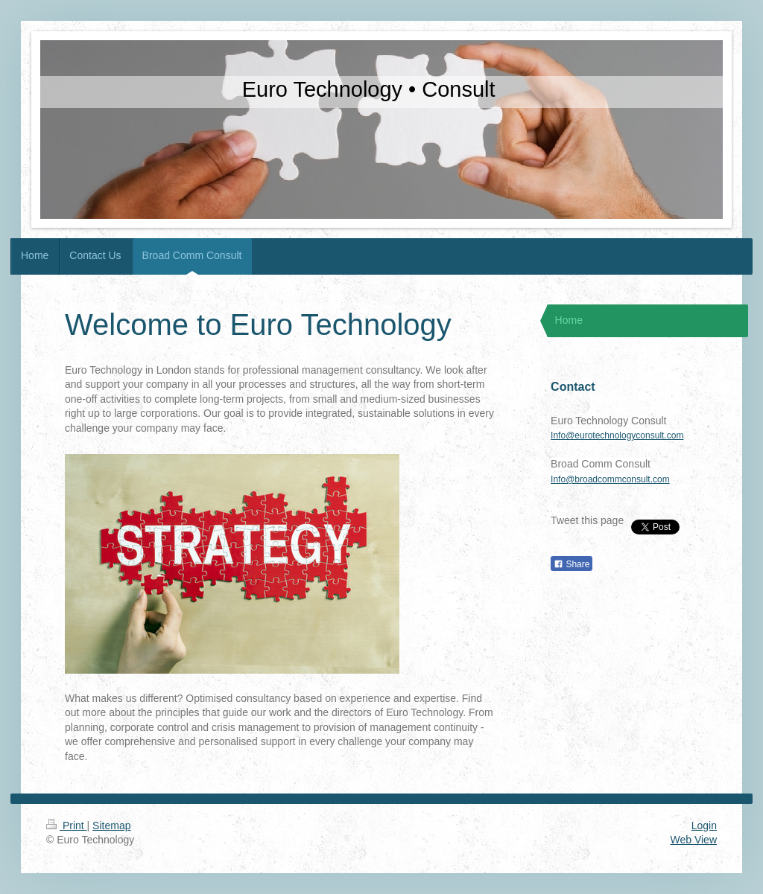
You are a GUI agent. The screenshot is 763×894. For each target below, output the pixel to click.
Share (571, 564)
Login (704, 825)
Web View (693, 840)
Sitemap (111, 825)
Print (66, 825)
